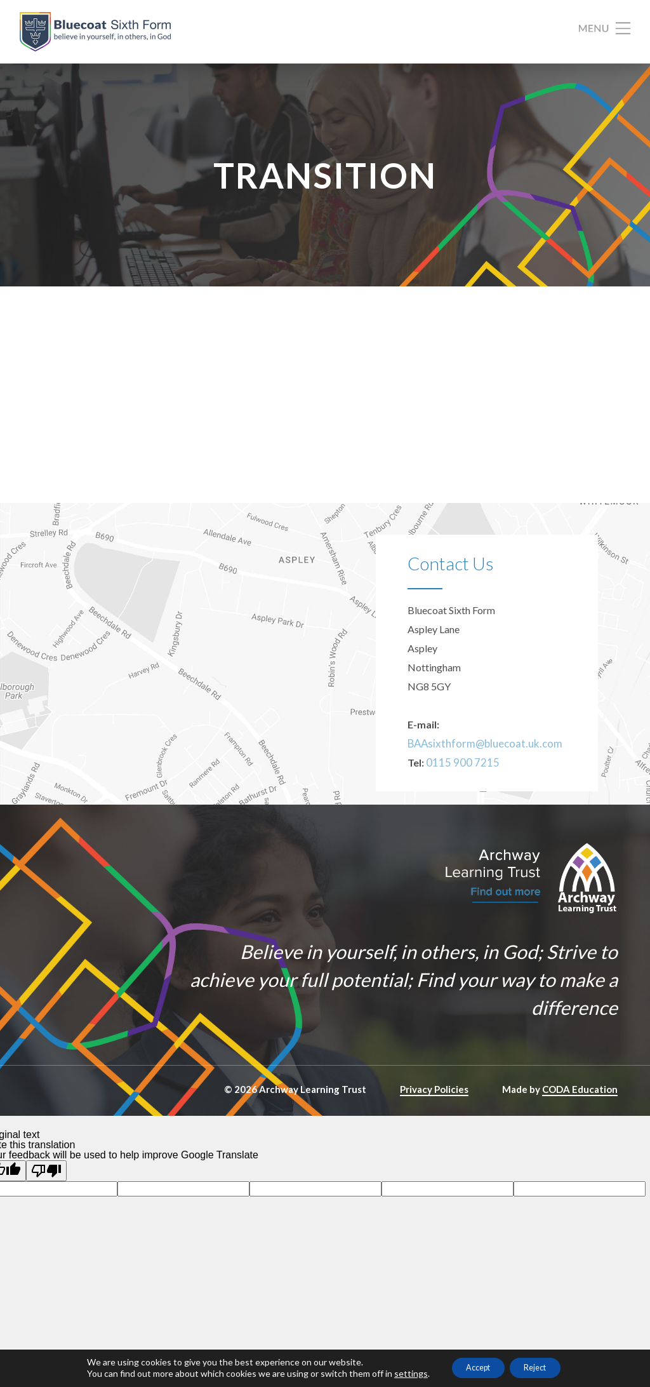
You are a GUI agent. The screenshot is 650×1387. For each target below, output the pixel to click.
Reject (542, 1367)
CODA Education (580, 1120)
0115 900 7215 (459, 793)
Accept (471, 1367)
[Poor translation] (46, 1201)
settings (397, 1372)
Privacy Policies (434, 1120)
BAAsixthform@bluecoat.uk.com (480, 774)
